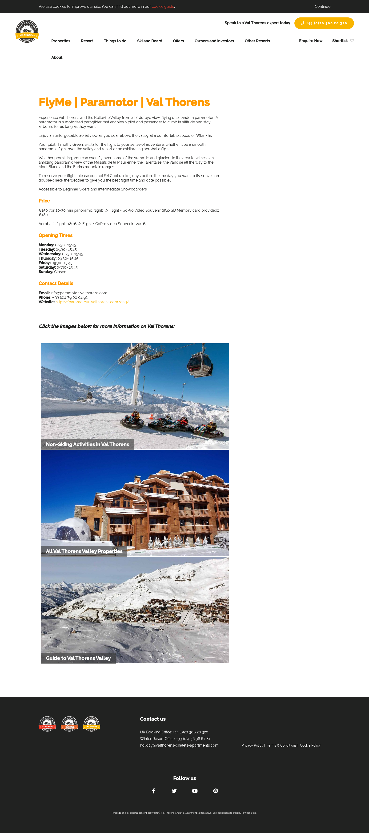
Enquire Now (310, 41)
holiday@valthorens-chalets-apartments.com (179, 745)
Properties (60, 41)
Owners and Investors (214, 41)
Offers (178, 41)
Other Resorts (257, 41)
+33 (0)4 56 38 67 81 (193, 738)
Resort (87, 41)
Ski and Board (149, 41)
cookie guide (163, 6)
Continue (322, 6)
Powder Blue (249, 813)
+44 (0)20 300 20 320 (324, 23)
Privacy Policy (252, 745)
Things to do (115, 41)
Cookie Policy (310, 745)
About (56, 57)
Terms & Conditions (282, 745)
